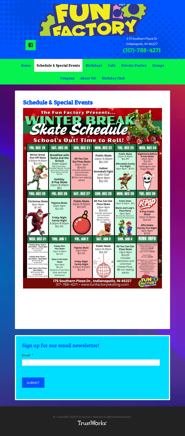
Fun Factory (92, 20)
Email (27, 355)
